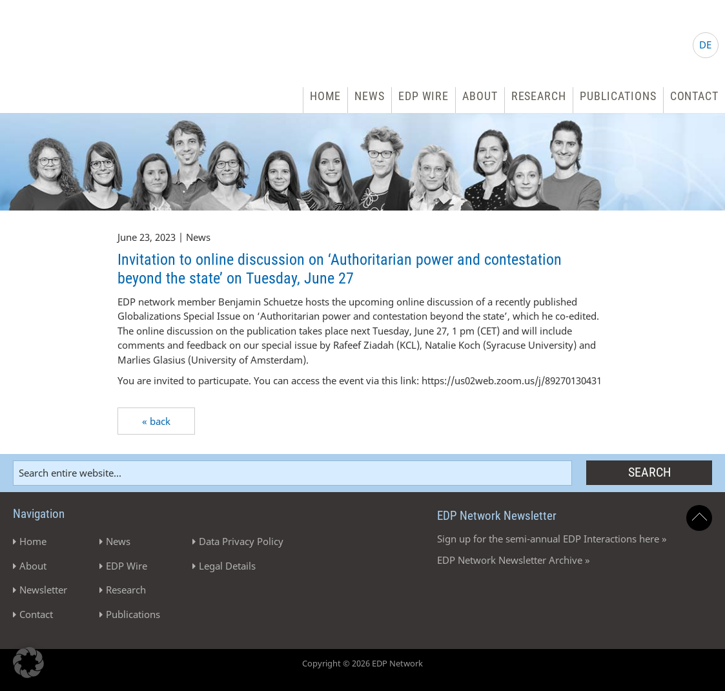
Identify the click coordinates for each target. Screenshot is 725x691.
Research (538, 96)
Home (326, 96)
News (369, 96)
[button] (28, 662)
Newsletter (43, 589)
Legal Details (227, 565)
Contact (694, 96)
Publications (618, 96)
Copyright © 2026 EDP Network (362, 663)
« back (156, 421)
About (480, 96)
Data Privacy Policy (241, 541)
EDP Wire (423, 96)
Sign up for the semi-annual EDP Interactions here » (552, 538)
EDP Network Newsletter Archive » (513, 559)
